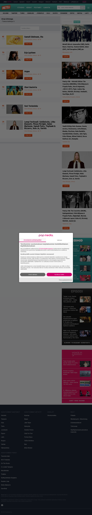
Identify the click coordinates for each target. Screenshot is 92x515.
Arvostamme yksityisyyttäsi (32, 240)
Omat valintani (32, 274)
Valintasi (59, 240)
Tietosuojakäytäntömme (65, 280)
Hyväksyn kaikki (59, 274)
